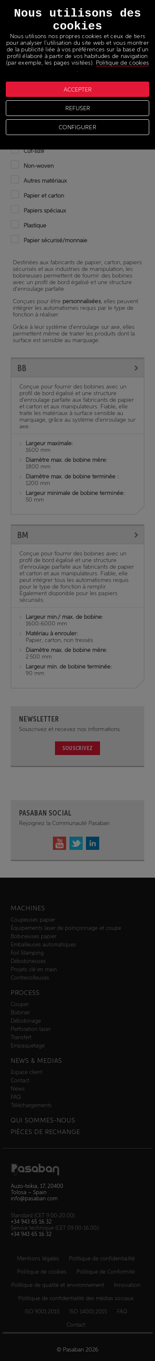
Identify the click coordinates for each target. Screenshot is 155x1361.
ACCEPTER (78, 89)
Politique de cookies (122, 62)
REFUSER (77, 108)
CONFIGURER (77, 127)
